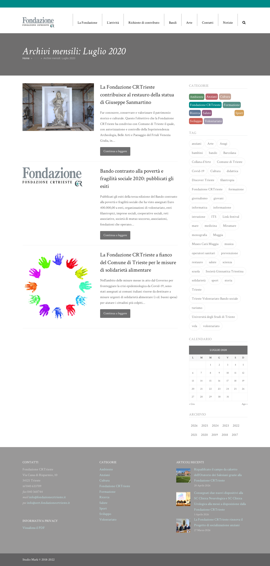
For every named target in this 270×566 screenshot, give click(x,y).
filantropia (227, 180)
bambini (197, 153)
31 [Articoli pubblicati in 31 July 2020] (227, 396)
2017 (235, 435)
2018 (225, 435)
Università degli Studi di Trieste (213, 317)
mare (195, 226)
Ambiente (196, 97)
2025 (204, 425)
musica (228, 244)
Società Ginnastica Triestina (224, 271)
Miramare (229, 226)
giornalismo (200, 198)
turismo (197, 308)
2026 (194, 425)
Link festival (231, 217)
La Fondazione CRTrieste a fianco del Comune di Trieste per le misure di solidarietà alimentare (138, 262)
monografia (199, 235)
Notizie (228, 22)
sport (215, 280)
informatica (199, 207)
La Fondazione (87, 22)
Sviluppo (196, 121)
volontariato (211, 326)
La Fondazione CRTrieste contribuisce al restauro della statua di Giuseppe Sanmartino (137, 94)
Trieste (197, 289)
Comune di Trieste (229, 162)
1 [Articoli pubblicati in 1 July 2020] (210, 365)
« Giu (192, 404)
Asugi (223, 143)
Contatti (207, 22)
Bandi (173, 22)
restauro (197, 262)
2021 (194, 435)
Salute (207, 113)
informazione (222, 207)
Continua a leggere (115, 151)
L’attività (113, 22)
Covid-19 (198, 171)
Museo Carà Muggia (205, 244)
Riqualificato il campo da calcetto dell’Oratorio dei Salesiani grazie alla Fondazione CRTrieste (218, 475)
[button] (244, 20)
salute (212, 262)
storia (228, 280)
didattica (232, 171)
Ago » (245, 404)
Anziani (211, 96)
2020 (204, 435)
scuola (196, 271)
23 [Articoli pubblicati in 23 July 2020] (219, 389)
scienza (227, 262)
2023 (225, 425)
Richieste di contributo (143, 22)
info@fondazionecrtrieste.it (47, 497)
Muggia (218, 235)
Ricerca (195, 113)
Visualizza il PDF (33, 528)
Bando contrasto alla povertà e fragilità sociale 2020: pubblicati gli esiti (137, 178)
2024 (215, 425)
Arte (189, 22)
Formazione (232, 105)
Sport (239, 113)
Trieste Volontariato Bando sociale (215, 298)
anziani (196, 143)
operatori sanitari (203, 253)
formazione (236, 189)
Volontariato (213, 121)
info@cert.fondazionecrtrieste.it (48, 503)
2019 (215, 435)
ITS (213, 217)
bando (213, 153)
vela (194, 326)
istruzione (198, 217)
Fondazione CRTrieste (205, 105)
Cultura (225, 96)
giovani (219, 198)
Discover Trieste (203, 180)
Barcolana (229, 153)
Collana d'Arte (201, 162)
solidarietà (199, 280)
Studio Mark (30, 560)
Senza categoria (223, 113)
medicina (211, 226)
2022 (236, 425)
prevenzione (229, 253)
